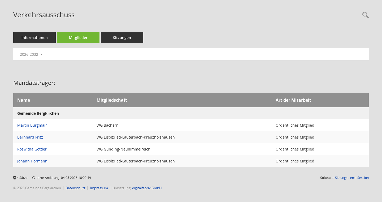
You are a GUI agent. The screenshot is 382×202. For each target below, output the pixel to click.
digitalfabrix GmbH (147, 188)
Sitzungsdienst (352, 177)
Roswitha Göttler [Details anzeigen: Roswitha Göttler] (32, 149)
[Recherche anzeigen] (364, 15)
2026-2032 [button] (31, 54)
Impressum (99, 188)
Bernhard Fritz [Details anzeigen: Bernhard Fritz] (30, 137)
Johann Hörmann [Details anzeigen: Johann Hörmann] (32, 161)
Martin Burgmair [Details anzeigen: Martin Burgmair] (32, 125)
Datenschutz (75, 188)
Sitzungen (122, 37)
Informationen (34, 37)
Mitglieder (78, 37)
